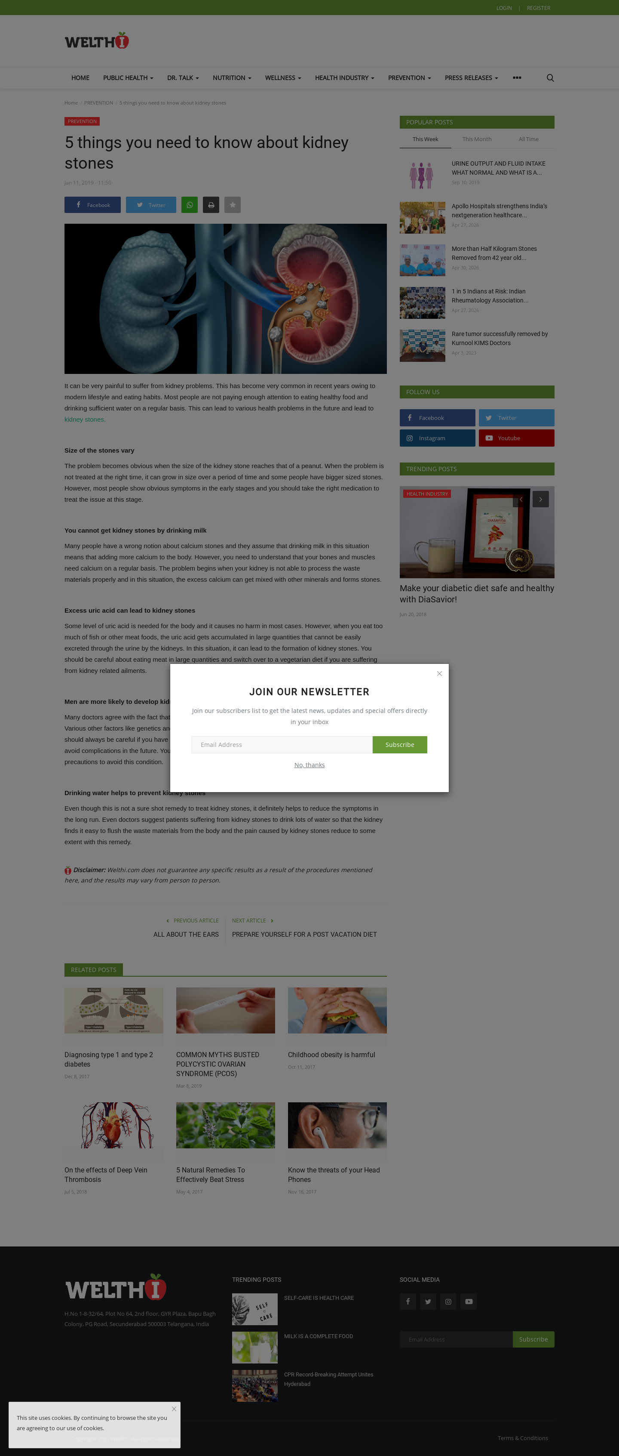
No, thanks (309, 765)
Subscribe (400, 744)
